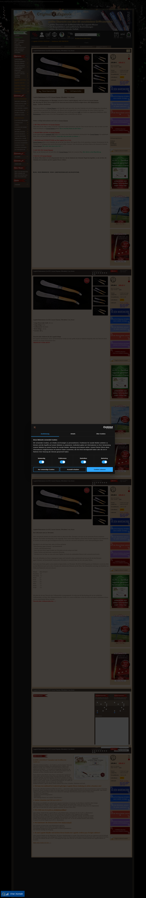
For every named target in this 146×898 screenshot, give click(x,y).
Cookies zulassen (100, 469)
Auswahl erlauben (73, 469)
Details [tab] (73, 434)
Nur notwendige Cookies (46, 469)
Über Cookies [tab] (100, 434)
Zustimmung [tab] (45, 434)
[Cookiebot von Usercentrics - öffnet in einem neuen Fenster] (105, 427)
